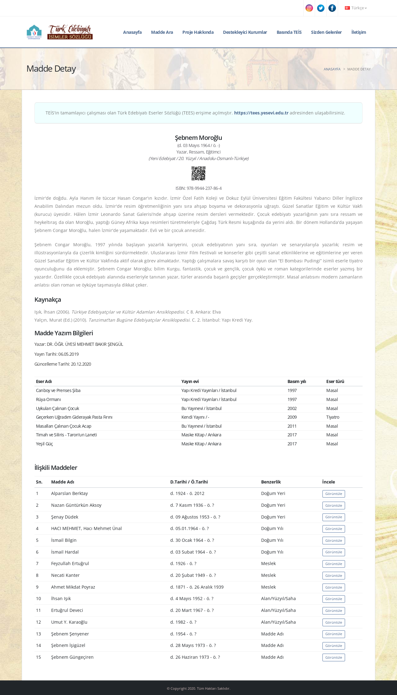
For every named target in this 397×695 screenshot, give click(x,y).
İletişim (358, 32)
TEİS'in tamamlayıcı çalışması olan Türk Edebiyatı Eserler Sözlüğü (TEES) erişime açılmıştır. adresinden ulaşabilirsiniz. (195, 113)
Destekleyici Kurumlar (245, 32)
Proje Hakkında (197, 32)
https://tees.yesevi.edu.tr (261, 113)
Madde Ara (162, 32)
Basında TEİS (289, 32)
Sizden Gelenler (326, 32)
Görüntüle (333, 493)
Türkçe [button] (356, 8)
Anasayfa (132, 32)
